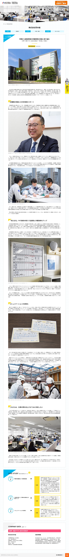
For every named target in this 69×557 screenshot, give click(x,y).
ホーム (4, 24)
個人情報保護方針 (59, 555)
